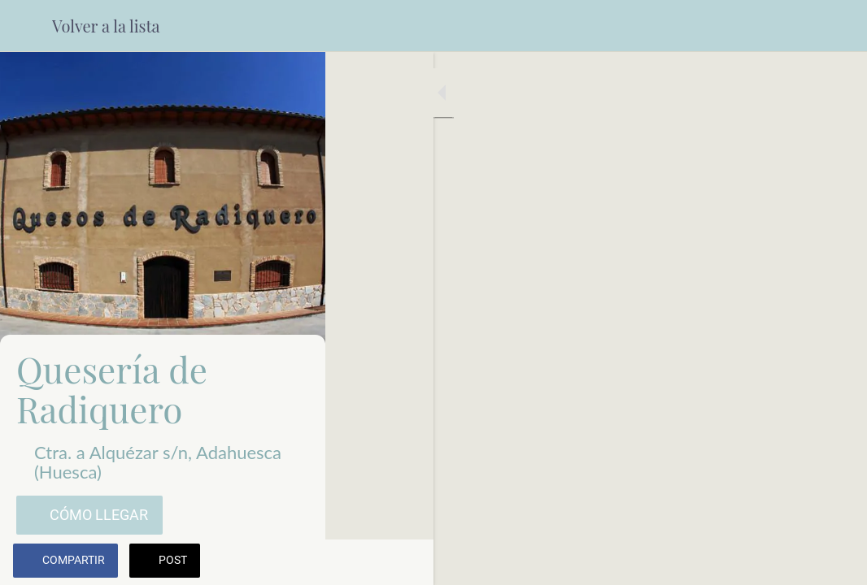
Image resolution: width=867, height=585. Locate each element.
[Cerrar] (26, 26)
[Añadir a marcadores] (834, 562)
